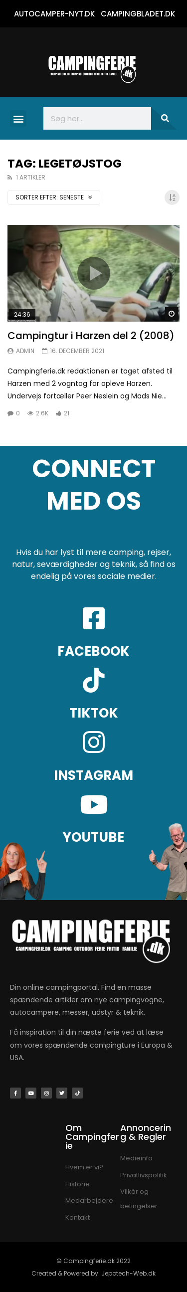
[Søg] (164, 118)
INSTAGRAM (93, 775)
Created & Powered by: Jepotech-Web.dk (93, 1273)
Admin (25, 351)
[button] (18, 118)
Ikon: (93, 273)
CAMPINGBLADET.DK (138, 13)
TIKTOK (93, 713)
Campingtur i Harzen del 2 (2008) (91, 336)
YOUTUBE (93, 837)
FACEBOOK (93, 651)
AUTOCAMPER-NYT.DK (54, 13)
